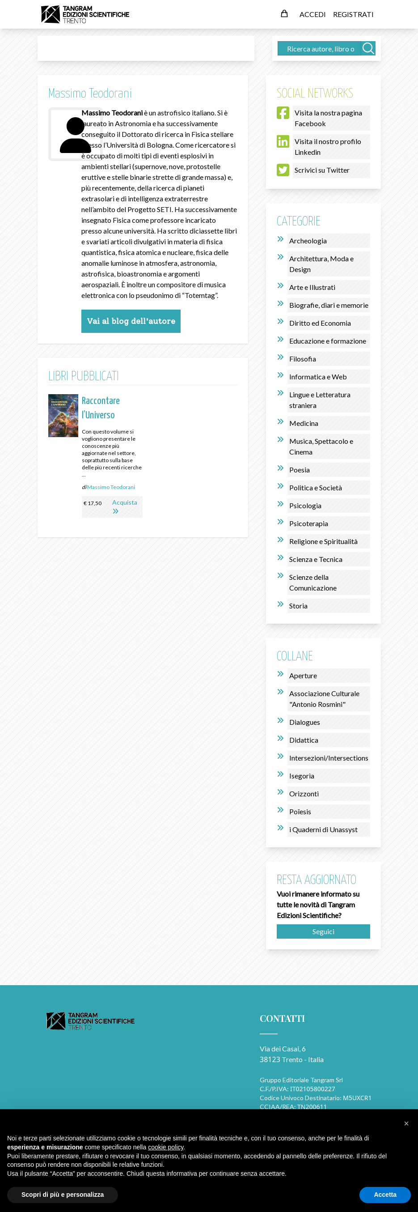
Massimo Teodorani (111, 487)
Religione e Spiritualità (323, 541)
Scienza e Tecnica (315, 559)
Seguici (323, 931)
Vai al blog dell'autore (131, 321)
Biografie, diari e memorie (328, 305)
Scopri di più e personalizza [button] (62, 1194)
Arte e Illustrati (312, 287)
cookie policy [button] (165, 1147)
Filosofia (302, 358)
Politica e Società (315, 487)
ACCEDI (313, 14)
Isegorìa (301, 775)
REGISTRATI (353, 14)
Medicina (303, 423)
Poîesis (300, 811)
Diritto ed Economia (320, 323)
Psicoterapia (308, 523)
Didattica (303, 740)
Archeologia (308, 240)
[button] (406, 1123)
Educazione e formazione (327, 340)
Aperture (303, 675)
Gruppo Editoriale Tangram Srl (301, 1080)
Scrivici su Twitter (322, 170)
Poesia (299, 469)
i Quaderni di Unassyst (323, 829)
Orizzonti (304, 793)
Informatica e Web (318, 376)
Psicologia (305, 505)
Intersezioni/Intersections (328, 757)
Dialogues (304, 722)
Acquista (124, 502)
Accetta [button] (385, 1194)
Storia (298, 605)
